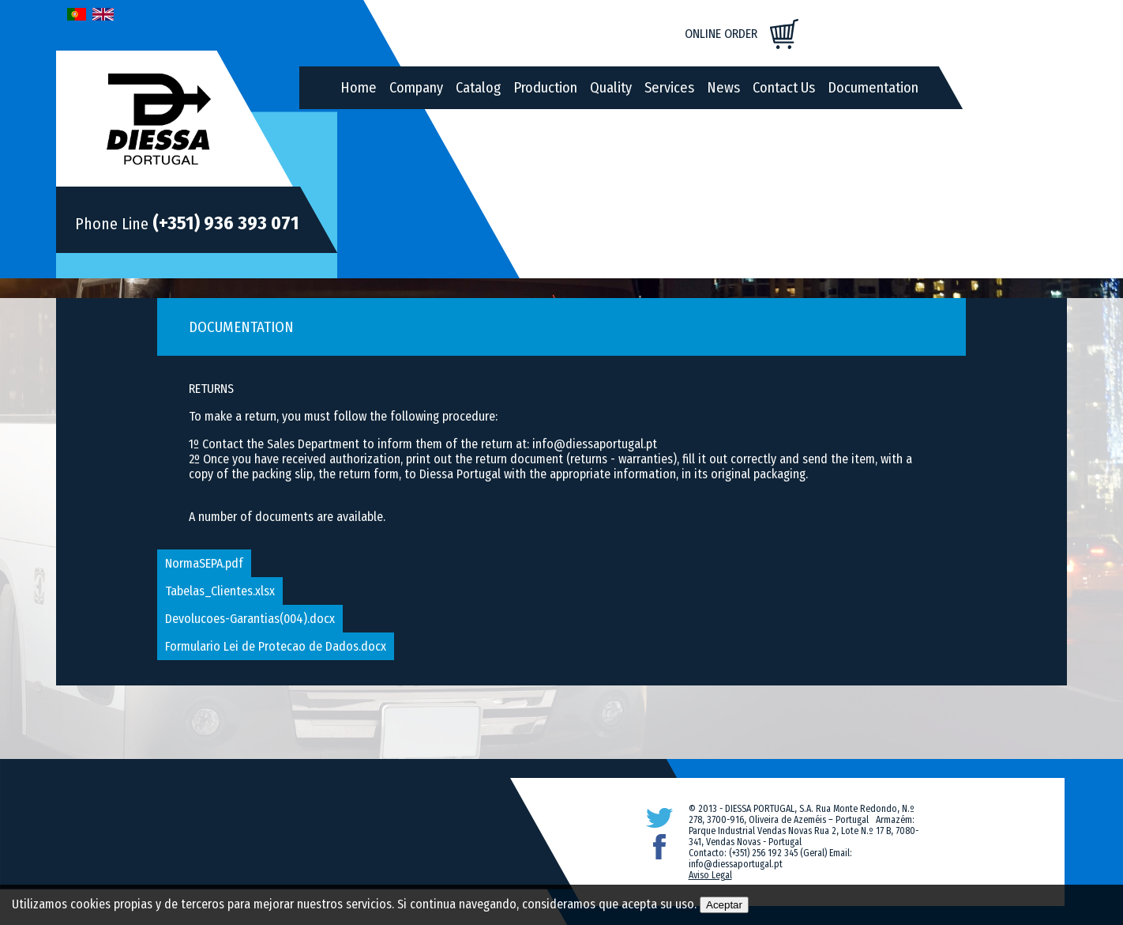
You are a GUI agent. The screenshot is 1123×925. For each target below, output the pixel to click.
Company (416, 87)
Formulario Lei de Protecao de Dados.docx (275, 646)
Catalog (478, 87)
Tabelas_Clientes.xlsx (220, 590)
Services (669, 87)
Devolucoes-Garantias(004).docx (250, 618)
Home (358, 87)
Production (545, 87)
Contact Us (784, 87)
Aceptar (724, 905)
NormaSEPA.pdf (204, 563)
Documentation (873, 87)
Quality (611, 87)
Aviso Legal (710, 875)
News (723, 87)
